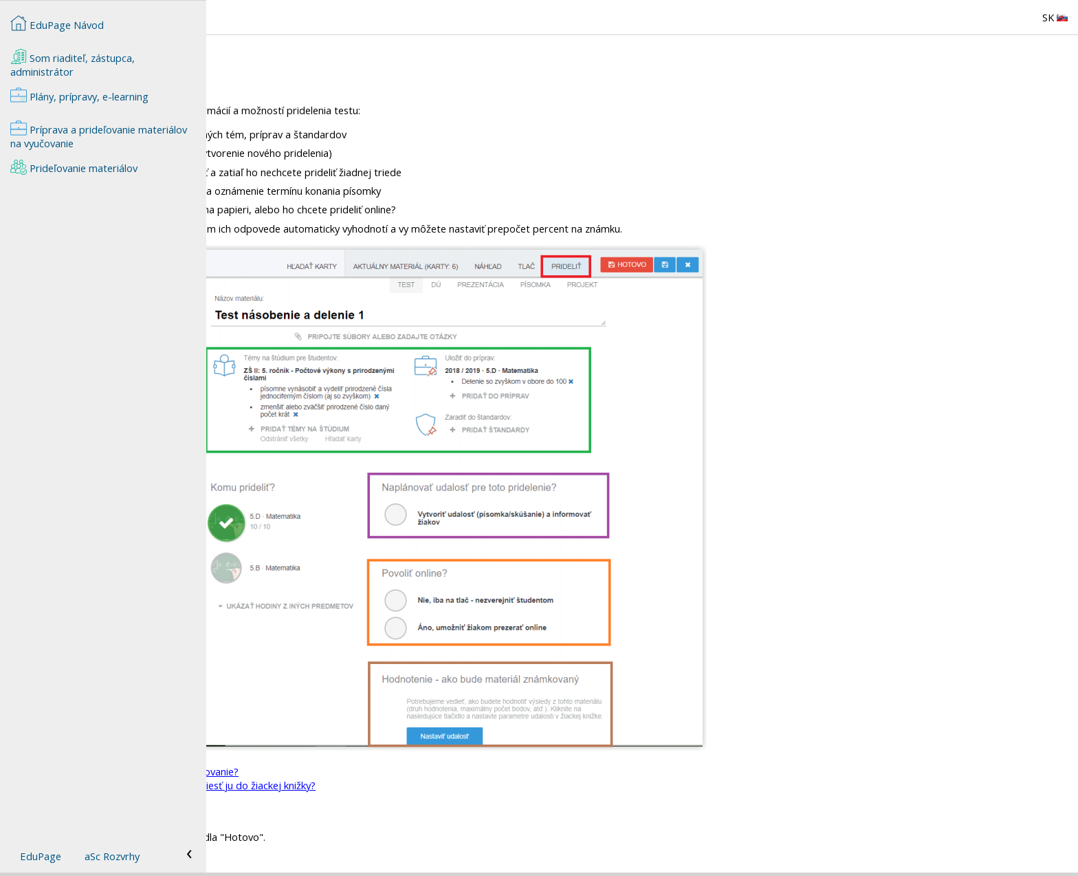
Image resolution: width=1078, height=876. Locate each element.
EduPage (40, 856)
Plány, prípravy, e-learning (79, 95)
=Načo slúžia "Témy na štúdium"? (302, 799)
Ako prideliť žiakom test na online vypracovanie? (335, 771)
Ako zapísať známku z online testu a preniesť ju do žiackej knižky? (374, 785)
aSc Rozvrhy (112, 856)
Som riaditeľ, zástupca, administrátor (72, 63)
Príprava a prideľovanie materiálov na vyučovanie (98, 135)
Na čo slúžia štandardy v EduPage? (306, 813)
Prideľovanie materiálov (74, 166)
